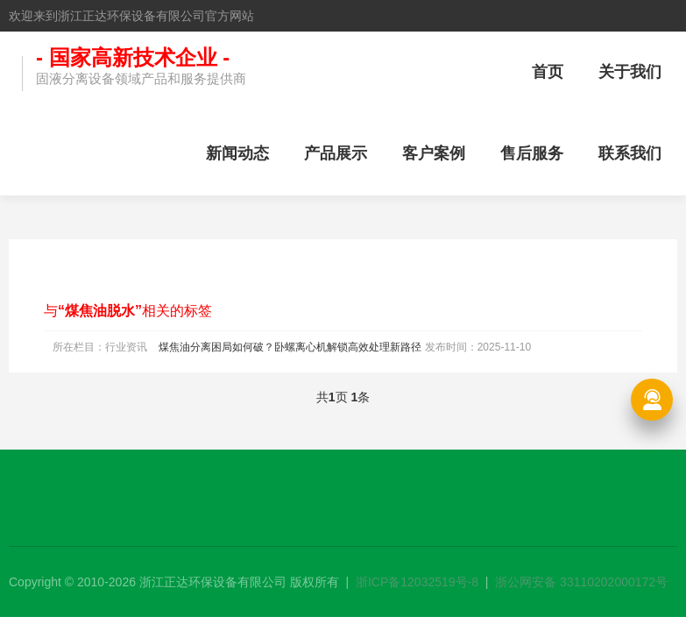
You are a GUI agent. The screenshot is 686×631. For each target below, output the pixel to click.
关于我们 (629, 72)
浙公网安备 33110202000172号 (581, 582)
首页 (547, 72)
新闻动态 (237, 153)
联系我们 (629, 153)
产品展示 (335, 153)
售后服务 (531, 153)
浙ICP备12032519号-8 (417, 582)
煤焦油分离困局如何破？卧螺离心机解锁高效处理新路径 (290, 347)
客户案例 (433, 153)
